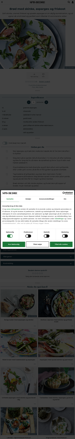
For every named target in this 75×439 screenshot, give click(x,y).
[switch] (4, 143)
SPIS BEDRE (37, 2)
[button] (10, 216)
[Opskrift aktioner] (35, 326)
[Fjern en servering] (29, 102)
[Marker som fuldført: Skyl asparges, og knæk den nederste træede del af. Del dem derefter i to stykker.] (7, 151)
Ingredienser (18, 192)
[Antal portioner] (34, 102)
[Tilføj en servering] (46, 102)
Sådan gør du (55, 192)
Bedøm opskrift (44, 82)
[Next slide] (71, 215)
